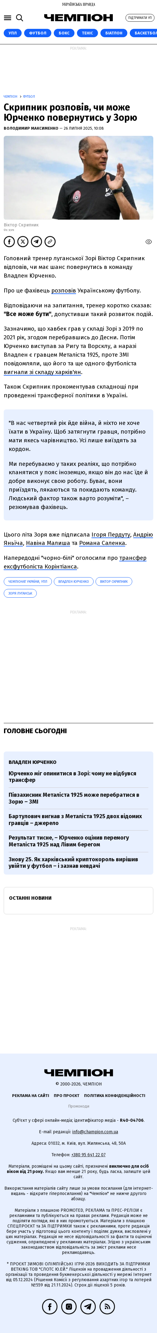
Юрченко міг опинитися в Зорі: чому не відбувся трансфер (72, 777)
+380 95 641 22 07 (88, 1154)
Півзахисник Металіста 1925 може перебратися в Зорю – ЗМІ (74, 798)
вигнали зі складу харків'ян (42, 372)
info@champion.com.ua (95, 1132)
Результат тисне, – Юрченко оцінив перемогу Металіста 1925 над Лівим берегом (69, 841)
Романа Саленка (102, 542)
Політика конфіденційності (114, 1095)
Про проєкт (66, 1095)
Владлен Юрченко (73, 582)
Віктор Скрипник (114, 582)
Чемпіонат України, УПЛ (27, 582)
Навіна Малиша (48, 542)
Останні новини (30, 898)
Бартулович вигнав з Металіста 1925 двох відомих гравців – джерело (75, 820)
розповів (63, 290)
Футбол (37, 33)
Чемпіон (11, 97)
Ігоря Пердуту (110, 534)
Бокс (64, 33)
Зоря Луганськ (20, 593)
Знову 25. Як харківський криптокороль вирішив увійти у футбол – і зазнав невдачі (73, 863)
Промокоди (78, 1106)
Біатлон (113, 33)
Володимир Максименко (31, 128)
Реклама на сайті (30, 1095)
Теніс (87, 33)
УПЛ (13, 33)
